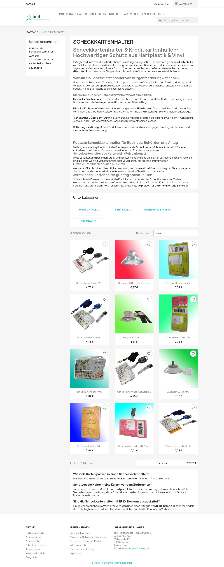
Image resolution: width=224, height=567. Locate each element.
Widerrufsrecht (78, 545)
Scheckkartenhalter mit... (89, 283)
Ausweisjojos (33, 549)
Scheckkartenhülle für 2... (178, 446)
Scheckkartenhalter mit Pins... (134, 446)
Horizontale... (88, 209)
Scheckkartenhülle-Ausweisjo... (134, 391)
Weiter (191, 463)
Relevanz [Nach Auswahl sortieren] (176, 233)
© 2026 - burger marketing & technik (112, 563)
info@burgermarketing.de (135, 548)
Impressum (76, 553)
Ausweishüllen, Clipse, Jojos (144, 14)
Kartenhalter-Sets (40, 63)
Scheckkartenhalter (105, 14)
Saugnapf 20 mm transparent (134, 283)
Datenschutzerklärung (82, 549)
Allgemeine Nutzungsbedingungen (88, 537)
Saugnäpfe (35, 67)
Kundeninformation (80, 532)
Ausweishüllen (33, 541)
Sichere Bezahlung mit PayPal (85, 541)
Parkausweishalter (73, 14)
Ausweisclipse (33, 537)
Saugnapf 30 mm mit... (134, 337)
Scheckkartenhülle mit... (90, 337)
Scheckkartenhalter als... (178, 337)
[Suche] (177, 20)
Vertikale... (123, 209)
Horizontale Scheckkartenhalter (41, 50)
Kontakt (30, 4)
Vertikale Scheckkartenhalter (41, 57)
